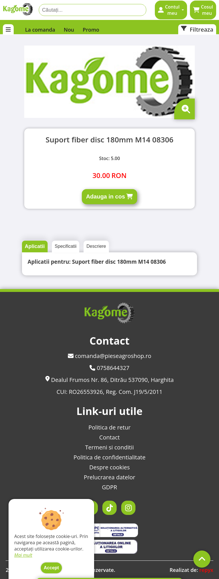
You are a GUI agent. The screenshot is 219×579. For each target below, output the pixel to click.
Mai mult (23, 555)
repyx (206, 569)
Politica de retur (109, 427)
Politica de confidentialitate (109, 457)
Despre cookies (109, 467)
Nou (69, 29)
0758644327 (109, 368)
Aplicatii (35, 246)
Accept (51, 567)
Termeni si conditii (109, 447)
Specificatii (65, 246)
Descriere (96, 246)
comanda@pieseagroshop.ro (109, 356)
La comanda (40, 29)
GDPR (109, 487)
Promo (91, 29)
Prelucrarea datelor (109, 477)
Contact (109, 437)
